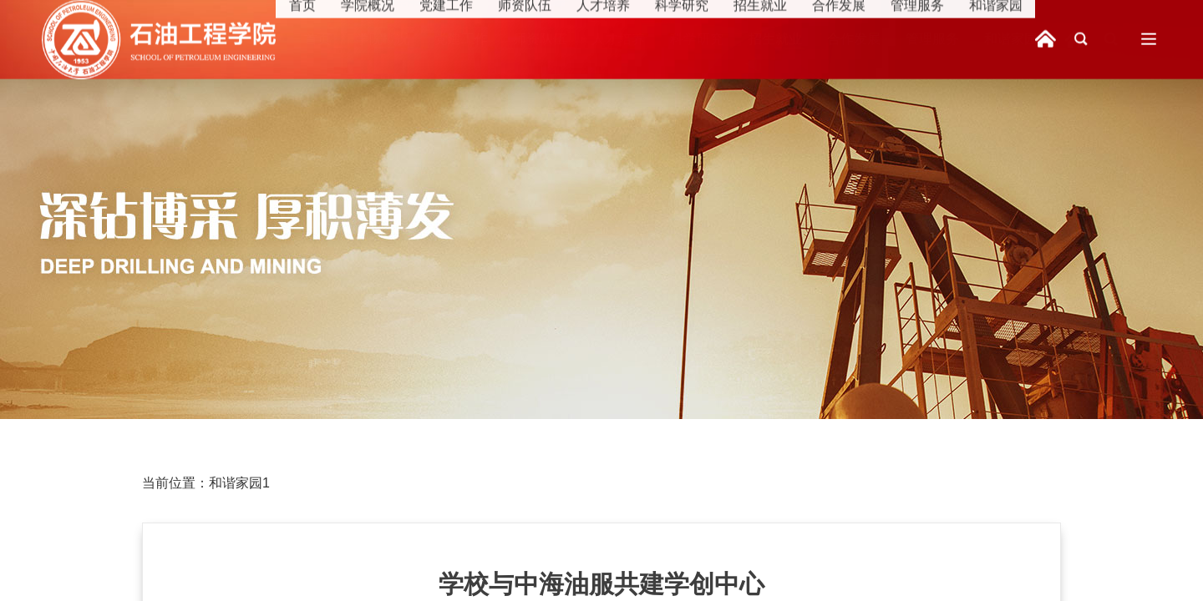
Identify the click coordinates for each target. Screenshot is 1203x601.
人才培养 (618, 39)
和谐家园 (1011, 39)
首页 (317, 39)
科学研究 (696, 39)
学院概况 (382, 39)
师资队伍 (539, 39)
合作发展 (854, 39)
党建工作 (461, 39)
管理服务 (932, 39)
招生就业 (775, 39)
